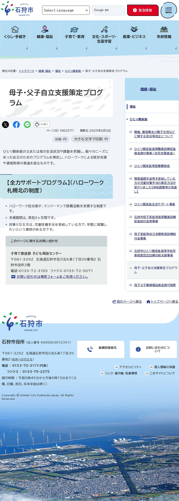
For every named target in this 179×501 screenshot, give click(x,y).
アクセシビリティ (130, 366)
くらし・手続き (15, 36)
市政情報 (164, 36)
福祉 (58, 71)
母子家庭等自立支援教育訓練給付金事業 (155, 232)
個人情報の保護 (164, 366)
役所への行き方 (22, 356)
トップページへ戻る (165, 297)
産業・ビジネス (134, 36)
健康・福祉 (45, 36)
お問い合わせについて (157, 346)
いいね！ (51, 125)
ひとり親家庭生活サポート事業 (154, 200)
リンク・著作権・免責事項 (121, 372)
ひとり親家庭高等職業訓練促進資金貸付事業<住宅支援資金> (155, 147)
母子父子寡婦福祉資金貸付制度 (155, 280)
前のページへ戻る (129, 297)
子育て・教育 (75, 36)
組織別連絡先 (107, 345)
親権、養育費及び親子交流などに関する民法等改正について (154, 129)
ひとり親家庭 (73, 71)
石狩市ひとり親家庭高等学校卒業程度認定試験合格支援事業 (155, 249)
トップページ (26, 71)
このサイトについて (162, 372)
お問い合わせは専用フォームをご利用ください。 (52, 277)
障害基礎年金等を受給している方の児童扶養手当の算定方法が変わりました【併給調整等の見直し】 (155, 181)
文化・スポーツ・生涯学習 (104, 39)
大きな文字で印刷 (88, 140)
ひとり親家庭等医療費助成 (152, 161)
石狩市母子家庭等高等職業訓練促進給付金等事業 (155, 214)
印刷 (58, 140)
